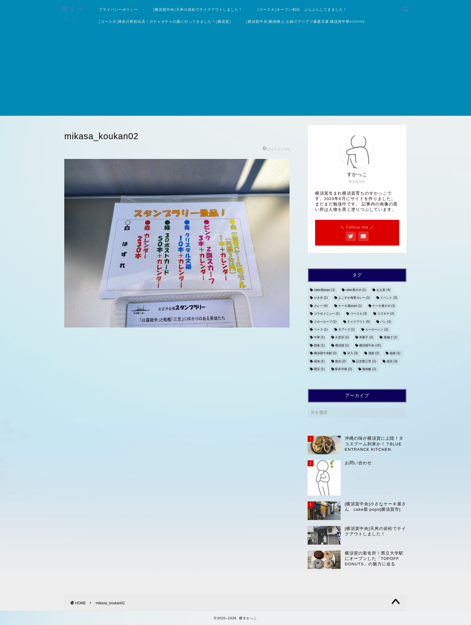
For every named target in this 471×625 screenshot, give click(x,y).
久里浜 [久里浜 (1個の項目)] (342, 337)
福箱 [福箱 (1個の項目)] (395, 353)
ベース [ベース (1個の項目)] (321, 329)
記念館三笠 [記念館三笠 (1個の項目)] (366, 361)
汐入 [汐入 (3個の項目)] (352, 353)
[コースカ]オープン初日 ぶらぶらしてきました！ (302, 9)
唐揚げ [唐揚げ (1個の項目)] (390, 337)
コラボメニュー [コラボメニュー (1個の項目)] (327, 313)
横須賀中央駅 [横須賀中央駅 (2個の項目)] (325, 353)
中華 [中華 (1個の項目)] (319, 337)
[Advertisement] (235, 74)
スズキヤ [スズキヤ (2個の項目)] (385, 313)
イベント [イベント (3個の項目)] (388, 298)
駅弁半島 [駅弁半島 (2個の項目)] (343, 369)
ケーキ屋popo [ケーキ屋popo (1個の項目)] (350, 305)
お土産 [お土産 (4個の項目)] (383, 290)
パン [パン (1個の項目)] (385, 321)
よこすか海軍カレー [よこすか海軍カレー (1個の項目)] (354, 298)
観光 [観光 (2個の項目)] (340, 361)
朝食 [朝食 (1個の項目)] (319, 345)
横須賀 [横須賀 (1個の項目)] (342, 345)
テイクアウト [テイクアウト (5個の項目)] (358, 321)
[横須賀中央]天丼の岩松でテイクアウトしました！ (197, 9)
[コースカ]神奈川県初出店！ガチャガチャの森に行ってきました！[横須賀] (165, 21)
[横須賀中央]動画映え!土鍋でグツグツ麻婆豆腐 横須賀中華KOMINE (305, 21)
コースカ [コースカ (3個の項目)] (358, 313)
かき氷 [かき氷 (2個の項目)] (321, 298)
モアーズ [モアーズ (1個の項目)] (346, 329)
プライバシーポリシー (118, 9)
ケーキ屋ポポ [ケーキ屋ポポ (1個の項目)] (383, 305)
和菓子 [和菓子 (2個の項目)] (366, 337)
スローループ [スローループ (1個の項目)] (325, 321)
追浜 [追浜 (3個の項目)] (392, 361)
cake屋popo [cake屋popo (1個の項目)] (324, 290)
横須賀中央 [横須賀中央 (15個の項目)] (370, 345)
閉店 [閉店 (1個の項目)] (319, 369)
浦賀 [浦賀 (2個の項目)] (373, 353)
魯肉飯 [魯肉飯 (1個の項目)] (369, 369)
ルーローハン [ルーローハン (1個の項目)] (376, 329)
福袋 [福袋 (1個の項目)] (319, 361)
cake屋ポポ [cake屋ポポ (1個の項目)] (356, 290)
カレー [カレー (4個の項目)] (321, 305)
